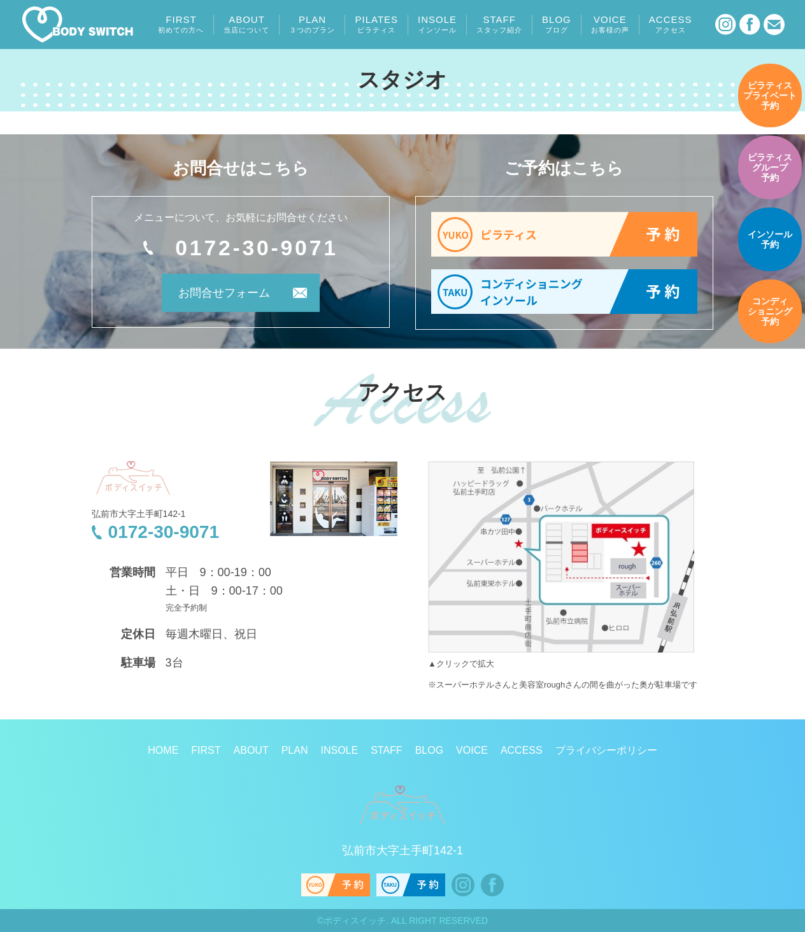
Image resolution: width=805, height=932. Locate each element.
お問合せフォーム (223, 292)
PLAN (312, 24)
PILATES (376, 24)
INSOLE (437, 24)
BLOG (556, 24)
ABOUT (246, 24)
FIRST (181, 24)
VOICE (610, 24)
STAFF (499, 24)
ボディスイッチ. (356, 920)
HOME (163, 750)
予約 (770, 95)
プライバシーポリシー (606, 750)
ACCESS (670, 24)
